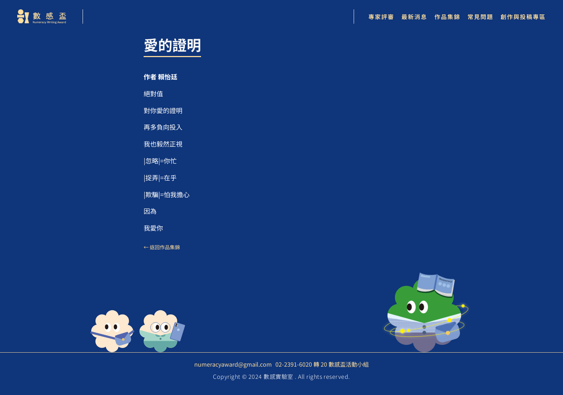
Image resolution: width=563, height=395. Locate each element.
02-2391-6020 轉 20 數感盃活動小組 (322, 364)
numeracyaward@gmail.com (233, 364)
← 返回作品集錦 (162, 247)
